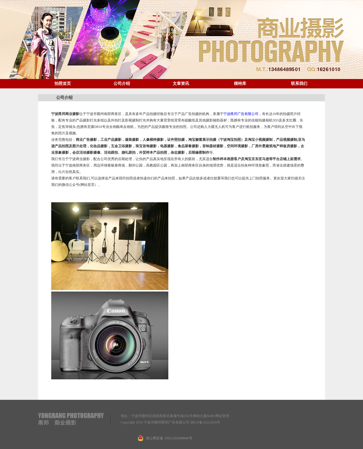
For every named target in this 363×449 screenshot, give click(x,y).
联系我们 (299, 83)
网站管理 (222, 416)
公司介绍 (122, 83)
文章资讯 (181, 83)
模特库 (240, 83)
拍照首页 (62, 83)
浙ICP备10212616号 (205, 422)
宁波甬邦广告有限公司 (240, 114)
